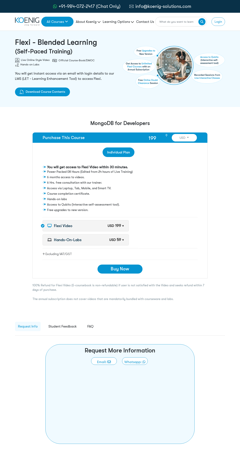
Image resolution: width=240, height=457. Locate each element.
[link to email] (104, 361)
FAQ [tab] (90, 326)
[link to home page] (27, 21)
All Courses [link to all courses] (57, 22)
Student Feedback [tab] (62, 326)
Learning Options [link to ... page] (118, 22)
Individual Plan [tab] (118, 152)
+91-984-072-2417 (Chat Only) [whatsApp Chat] (90, 6)
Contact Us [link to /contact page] (145, 22)
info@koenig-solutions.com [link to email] (163, 6)
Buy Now (120, 268)
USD (183, 138)
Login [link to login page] (218, 21)
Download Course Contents (42, 91)
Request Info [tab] (28, 326)
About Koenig (88, 22)
